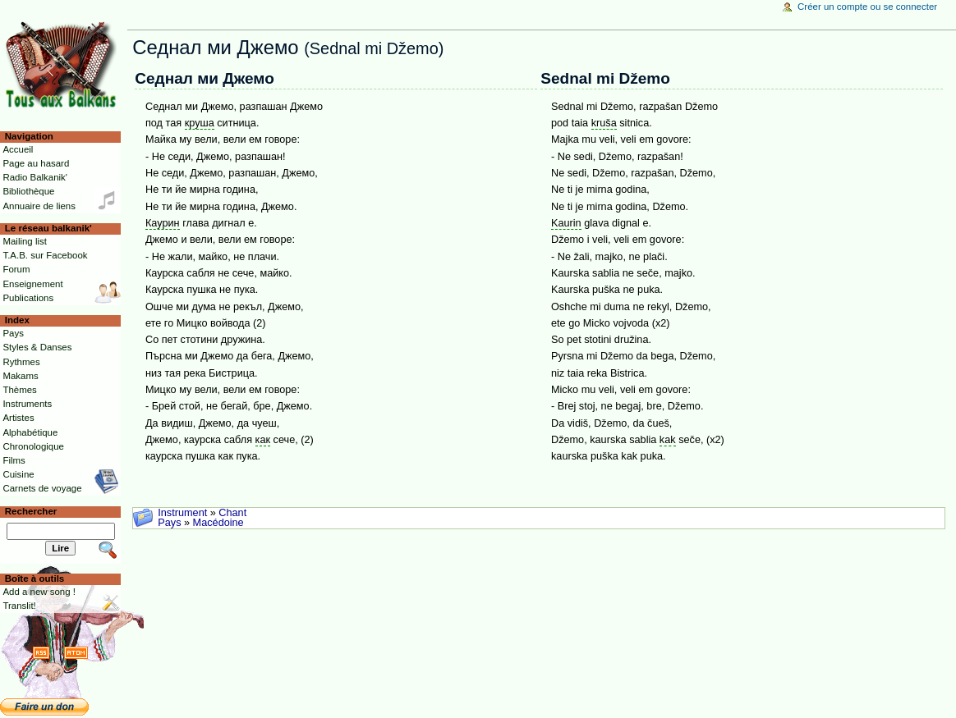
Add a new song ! (39, 592)
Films (13, 460)
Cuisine (18, 474)
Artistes (18, 418)
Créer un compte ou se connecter (867, 6)
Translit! (18, 606)
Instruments (27, 404)
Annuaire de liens (39, 206)
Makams (20, 376)
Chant (232, 513)
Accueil (17, 149)
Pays (169, 522)
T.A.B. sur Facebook (44, 255)
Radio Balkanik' (34, 177)
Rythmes (20, 362)
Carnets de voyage (41, 488)
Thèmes (19, 390)
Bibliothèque (28, 191)
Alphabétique (29, 432)
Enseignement (32, 284)
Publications (27, 298)
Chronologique (33, 446)
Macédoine (218, 522)
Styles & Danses (36, 347)
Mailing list (24, 241)
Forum (16, 269)
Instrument (182, 513)
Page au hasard (35, 163)
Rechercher (31, 511)
